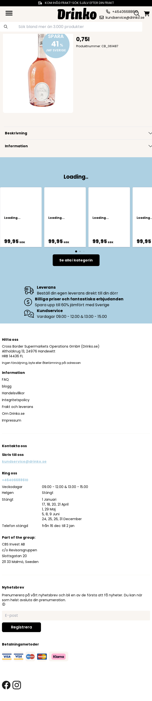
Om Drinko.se (13, 413)
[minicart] (146, 13)
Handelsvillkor (13, 393)
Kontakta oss (14, 445)
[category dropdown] (9, 13)
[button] (3, 604)
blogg (6, 386)
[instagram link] (16, 685)
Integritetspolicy (16, 399)
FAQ (5, 379)
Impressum (11, 420)
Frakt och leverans (17, 406)
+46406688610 (15, 480)
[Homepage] (77, 13)
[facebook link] (6, 685)
